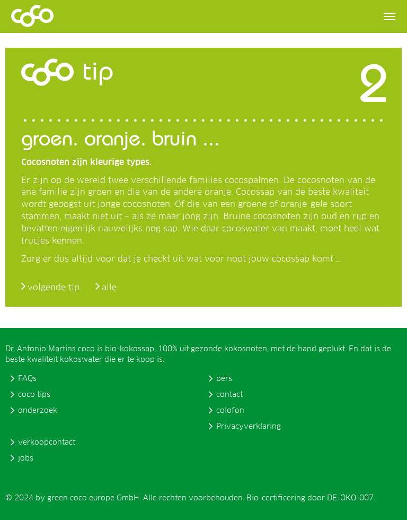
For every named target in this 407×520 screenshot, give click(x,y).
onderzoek (37, 410)
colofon (230, 410)
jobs (25, 458)
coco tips (34, 394)
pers (224, 379)
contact (229, 394)
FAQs (27, 379)
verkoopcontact (46, 442)
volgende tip (53, 287)
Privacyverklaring (248, 426)
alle (109, 287)
